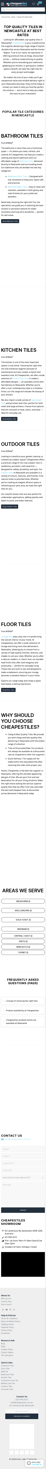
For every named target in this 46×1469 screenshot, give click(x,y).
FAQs (3, 1346)
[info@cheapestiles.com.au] (2, 1139)
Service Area (6, 1301)
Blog (3, 1343)
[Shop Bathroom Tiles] (10, 221)
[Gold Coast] (23, 919)
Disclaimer (5, 1333)
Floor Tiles (5, 1368)
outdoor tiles (7, 472)
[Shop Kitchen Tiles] (9, 419)
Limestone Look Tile (9, 1380)
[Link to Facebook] (14, 1309)
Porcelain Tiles (7, 1389)
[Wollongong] (23, 910)
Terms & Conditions (9, 1318)
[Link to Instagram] (3, 1309)
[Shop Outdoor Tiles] (9, 507)
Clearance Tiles (7, 1365)
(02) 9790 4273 (22, 1399)
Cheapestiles (18, 43)
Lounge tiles (7, 636)
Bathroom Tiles (7, 1374)
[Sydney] (23, 952)
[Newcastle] (23, 946)
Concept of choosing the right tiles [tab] (20, 1001)
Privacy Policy (6, 1330)
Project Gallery (7, 1352)
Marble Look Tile (8, 1383)
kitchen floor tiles (20, 378)
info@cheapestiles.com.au (18, 1139)
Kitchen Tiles (6, 1377)
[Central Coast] (23, 935)
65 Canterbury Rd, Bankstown (21, 1405)
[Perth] (23, 941)
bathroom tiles (26, 161)
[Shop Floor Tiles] (8, 690)
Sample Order (7, 1349)
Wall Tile (4, 1371)
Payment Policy (7, 1327)
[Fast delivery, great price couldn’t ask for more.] (23, 534)
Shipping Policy (7, 1324)
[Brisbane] (23, 929)
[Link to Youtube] (6, 1309)
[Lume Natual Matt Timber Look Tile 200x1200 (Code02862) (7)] (23, 597)
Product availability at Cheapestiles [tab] (21, 1010)
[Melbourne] (23, 901)
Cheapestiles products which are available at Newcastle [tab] (19, 1022)
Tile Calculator (7, 1355)
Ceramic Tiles (6, 1386)
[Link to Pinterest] (10, 1309)
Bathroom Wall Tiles (17, 186)
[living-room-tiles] (23, 323)
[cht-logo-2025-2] (16, 4)
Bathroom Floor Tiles (17, 176)
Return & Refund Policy (10, 1321)
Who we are (6, 1298)
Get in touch (6, 1304)
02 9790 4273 (11, 1237)
